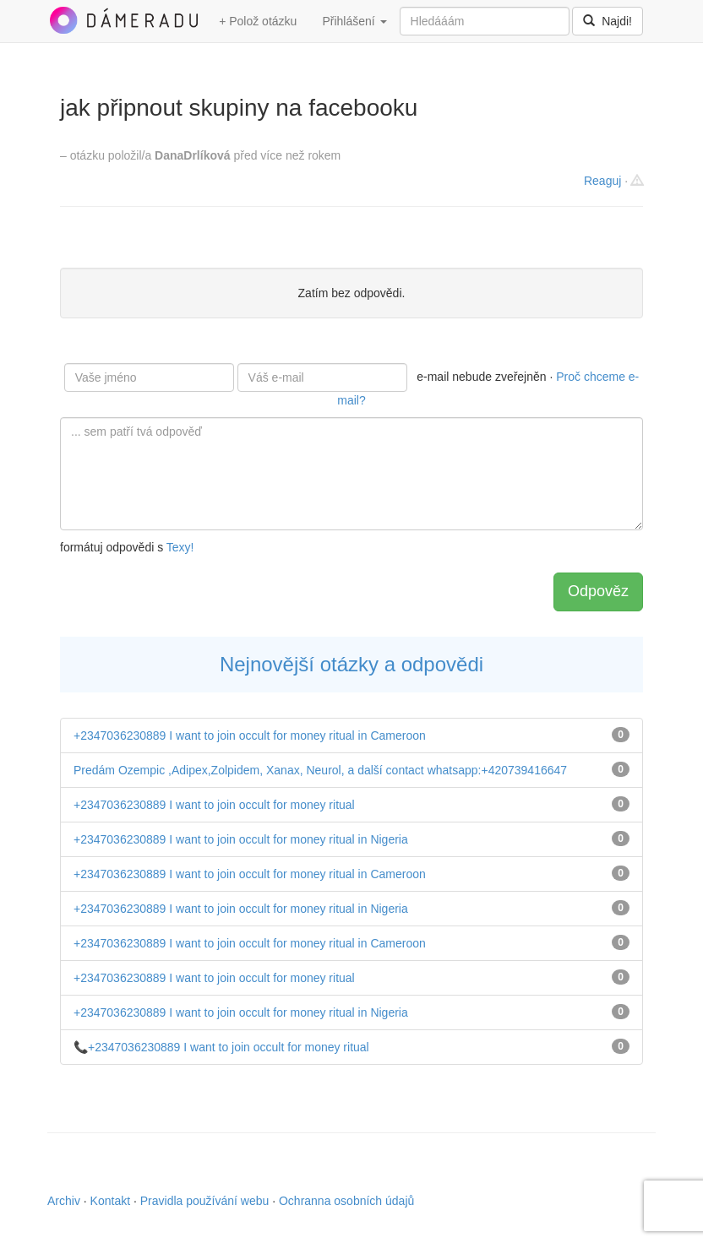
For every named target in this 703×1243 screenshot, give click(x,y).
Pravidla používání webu (205, 1201)
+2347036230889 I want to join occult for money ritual (214, 804)
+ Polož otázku (258, 21)
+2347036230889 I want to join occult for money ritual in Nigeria (241, 839)
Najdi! (607, 21)
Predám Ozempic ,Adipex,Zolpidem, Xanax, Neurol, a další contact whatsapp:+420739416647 (320, 770)
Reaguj (602, 180)
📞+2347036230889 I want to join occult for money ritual (221, 1047)
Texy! (180, 547)
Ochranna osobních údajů (346, 1201)
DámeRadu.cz (123, 20)
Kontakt (110, 1201)
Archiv (63, 1201)
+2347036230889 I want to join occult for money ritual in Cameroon (250, 735)
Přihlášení (354, 21)
